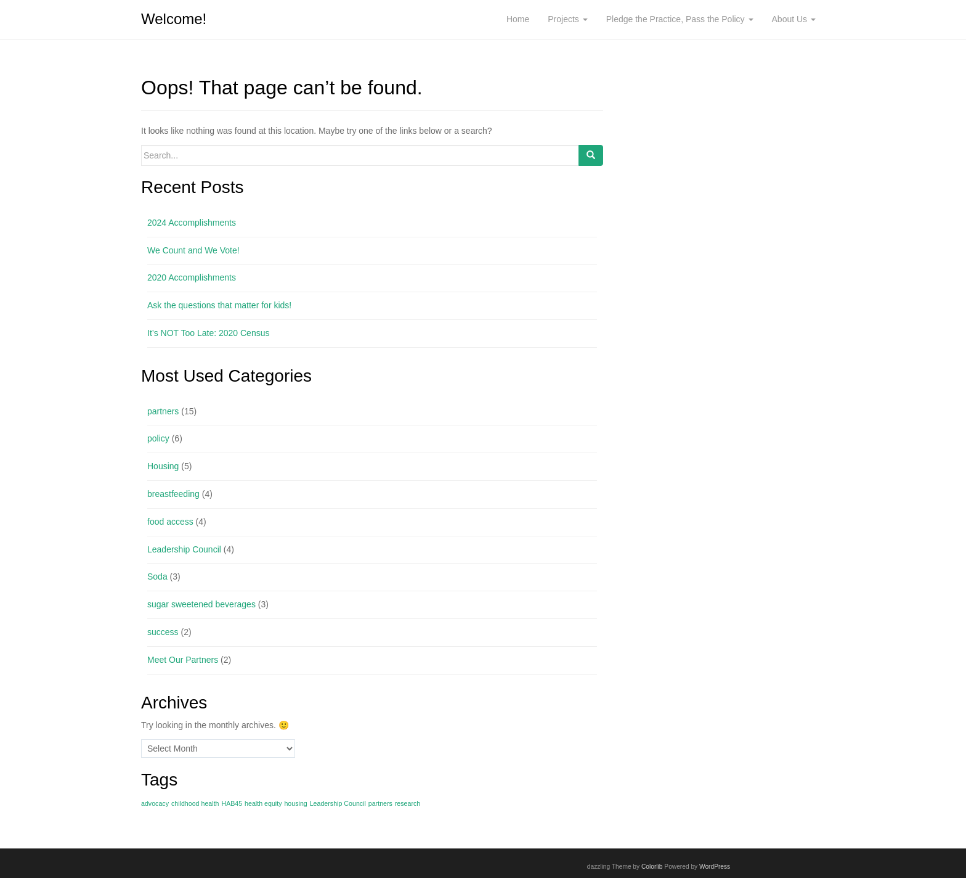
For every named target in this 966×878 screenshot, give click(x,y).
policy (158, 438)
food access (170, 522)
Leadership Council (184, 549)
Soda (157, 576)
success (163, 632)
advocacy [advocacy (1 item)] (155, 803)
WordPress (714, 866)
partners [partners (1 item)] (380, 803)
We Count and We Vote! (193, 250)
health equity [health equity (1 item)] (263, 803)
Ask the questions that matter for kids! (219, 305)
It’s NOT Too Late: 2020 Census (208, 333)
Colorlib (652, 866)
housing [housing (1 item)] (295, 803)
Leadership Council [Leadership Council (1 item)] (338, 803)
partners (163, 411)
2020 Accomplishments (191, 277)
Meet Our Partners (182, 660)
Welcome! (173, 18)
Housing (163, 466)
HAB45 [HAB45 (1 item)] (231, 803)
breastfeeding (173, 494)
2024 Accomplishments (191, 223)
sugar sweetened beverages (201, 604)
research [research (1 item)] (407, 803)
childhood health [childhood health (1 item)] (195, 803)
